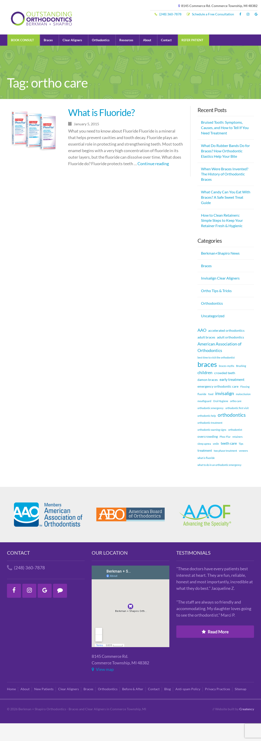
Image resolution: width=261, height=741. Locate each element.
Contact (166, 58)
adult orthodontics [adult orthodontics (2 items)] (230, 355)
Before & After (132, 707)
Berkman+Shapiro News (220, 271)
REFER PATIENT (192, 58)
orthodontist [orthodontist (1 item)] (235, 447)
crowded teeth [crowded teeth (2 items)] (224, 391)
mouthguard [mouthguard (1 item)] (204, 418)
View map (103, 687)
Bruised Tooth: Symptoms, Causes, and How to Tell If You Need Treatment (225, 145)
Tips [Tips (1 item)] (241, 461)
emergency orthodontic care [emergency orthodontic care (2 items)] (217, 404)
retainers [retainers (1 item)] (237, 454)
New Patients (44, 707)
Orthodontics (101, 58)
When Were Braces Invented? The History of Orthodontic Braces (224, 191)
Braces (48, 58)
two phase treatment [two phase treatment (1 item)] (225, 468)
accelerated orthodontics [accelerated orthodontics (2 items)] (226, 348)
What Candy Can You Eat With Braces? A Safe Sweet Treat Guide (225, 214)
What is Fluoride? (101, 130)
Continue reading (153, 181)
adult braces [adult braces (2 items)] (206, 355)
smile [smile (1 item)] (216, 461)
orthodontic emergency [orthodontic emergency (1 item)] (210, 425)
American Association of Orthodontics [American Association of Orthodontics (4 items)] (219, 365)
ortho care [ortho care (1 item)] (235, 418)
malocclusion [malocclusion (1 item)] (243, 411)
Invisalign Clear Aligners (220, 296)
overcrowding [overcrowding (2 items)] (207, 454)
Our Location (110, 570)
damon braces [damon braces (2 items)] (207, 397)
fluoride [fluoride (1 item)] (201, 411)
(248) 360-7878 (168, 14)
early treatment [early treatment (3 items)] (232, 397)
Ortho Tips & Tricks (216, 308)
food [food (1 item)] (210, 411)
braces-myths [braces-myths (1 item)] (226, 383)
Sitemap (240, 707)
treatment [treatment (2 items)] (204, 468)
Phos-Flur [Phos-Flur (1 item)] (225, 454)
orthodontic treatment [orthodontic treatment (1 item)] (209, 440)
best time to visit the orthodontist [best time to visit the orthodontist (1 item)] (216, 375)
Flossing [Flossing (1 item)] (245, 404)
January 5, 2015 (83, 141)
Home (11, 707)
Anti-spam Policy (187, 707)
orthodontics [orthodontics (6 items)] (232, 432)
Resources (126, 58)
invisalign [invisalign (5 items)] (224, 411)
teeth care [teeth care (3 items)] (229, 461)
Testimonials (193, 570)
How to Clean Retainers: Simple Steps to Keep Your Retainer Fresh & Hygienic (222, 238)
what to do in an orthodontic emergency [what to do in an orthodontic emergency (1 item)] (219, 482)
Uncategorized (212, 333)
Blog (167, 707)
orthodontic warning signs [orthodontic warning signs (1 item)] (211, 447)
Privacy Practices (217, 707)
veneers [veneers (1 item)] (243, 468)
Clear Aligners (72, 58)
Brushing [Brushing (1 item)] (241, 383)
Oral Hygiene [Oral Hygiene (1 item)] (220, 418)
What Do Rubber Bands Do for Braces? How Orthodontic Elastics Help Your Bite (225, 168)
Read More (215, 649)
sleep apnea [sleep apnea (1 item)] (204, 461)
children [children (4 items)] (204, 390)
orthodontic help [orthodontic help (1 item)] (206, 433)
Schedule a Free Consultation (210, 14)
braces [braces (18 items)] (207, 382)
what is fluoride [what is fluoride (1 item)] (206, 475)
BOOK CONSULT (22, 58)
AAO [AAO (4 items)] (201, 347)
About (147, 58)
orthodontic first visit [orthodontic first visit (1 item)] (237, 425)
